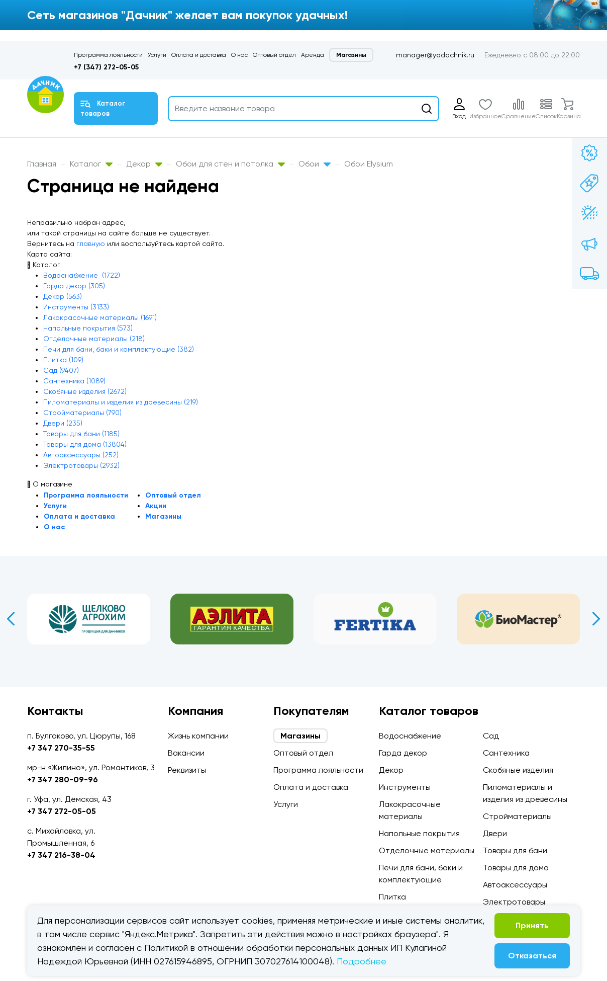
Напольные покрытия (419, 833)
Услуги (157, 54)
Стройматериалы (517, 816)
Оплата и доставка (198, 54)
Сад (491, 736)
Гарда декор (403, 753)
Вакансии (186, 753)
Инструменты (405, 787)
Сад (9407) (61, 370)
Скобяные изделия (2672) (85, 391)
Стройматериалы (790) (82, 412)
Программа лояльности (108, 54)
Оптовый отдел (274, 54)
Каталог (91, 164)
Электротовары (514, 902)
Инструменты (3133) (76, 307)
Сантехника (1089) (74, 381)
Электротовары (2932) (81, 465)
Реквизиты (187, 770)
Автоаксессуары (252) (81, 455)
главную (90, 243)
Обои (314, 164)
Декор (144, 164)
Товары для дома (516, 867)
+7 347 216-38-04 (61, 855)
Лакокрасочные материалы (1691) (100, 317)
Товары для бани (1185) (81, 434)
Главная (41, 164)
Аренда (312, 54)
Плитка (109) (63, 360)
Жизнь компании (198, 736)
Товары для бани (515, 850)
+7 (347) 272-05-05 (106, 67)
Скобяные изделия (518, 770)
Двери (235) (62, 423)
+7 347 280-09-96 (62, 779)
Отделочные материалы (426, 850)
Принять (532, 925)
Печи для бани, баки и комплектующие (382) (118, 349)
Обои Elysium (368, 164)
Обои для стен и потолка (230, 164)
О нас (239, 54)
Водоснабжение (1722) (81, 275)
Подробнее (361, 961)
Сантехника (506, 753)
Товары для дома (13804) (85, 444)
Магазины (351, 54)
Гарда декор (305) (74, 286)
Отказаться (532, 955)
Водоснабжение (410, 736)
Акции (155, 506)
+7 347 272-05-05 (61, 811)
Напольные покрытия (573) (88, 328)
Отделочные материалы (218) (94, 339)
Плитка (392, 897)
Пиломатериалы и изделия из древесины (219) (120, 402)
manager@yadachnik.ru (435, 55)
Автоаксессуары (515, 884)
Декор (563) (62, 296)
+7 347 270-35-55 (61, 748)
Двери (495, 833)
